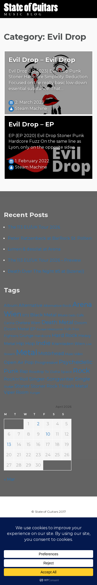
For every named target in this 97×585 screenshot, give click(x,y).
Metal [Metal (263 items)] (26, 352)
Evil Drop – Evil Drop (42, 59)
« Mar (9, 479)
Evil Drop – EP (31, 124)
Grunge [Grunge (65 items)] (26, 335)
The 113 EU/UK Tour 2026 (34, 227)
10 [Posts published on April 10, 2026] (48, 434)
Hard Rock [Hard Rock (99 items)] (64, 335)
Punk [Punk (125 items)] (11, 370)
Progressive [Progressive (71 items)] (46, 362)
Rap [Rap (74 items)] (24, 371)
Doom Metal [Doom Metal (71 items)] (16, 328)
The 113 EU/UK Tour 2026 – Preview (44, 260)
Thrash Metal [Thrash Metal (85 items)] (73, 386)
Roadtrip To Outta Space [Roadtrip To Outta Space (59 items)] (50, 372)
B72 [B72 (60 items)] (25, 315)
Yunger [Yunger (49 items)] (35, 393)
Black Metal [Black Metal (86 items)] (43, 314)
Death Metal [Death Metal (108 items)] (57, 322)
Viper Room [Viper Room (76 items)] (16, 392)
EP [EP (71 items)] (33, 328)
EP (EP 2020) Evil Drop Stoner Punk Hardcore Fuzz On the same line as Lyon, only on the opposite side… (46, 141)
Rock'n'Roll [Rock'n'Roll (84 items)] (16, 379)
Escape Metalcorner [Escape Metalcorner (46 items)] (50, 329)
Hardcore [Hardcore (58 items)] (43, 336)
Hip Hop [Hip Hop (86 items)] (25, 343)
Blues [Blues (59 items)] (63, 315)
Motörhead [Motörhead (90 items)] (51, 353)
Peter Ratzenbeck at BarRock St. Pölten (50, 238)
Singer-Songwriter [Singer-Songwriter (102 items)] (51, 379)
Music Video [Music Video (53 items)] (74, 354)
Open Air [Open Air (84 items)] (14, 362)
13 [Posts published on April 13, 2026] (9, 444)
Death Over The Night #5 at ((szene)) (46, 271)
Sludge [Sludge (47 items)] (8, 386)
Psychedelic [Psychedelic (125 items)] (76, 361)
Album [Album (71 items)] (11, 305)
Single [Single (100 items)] (82, 379)
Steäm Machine (31, 108)
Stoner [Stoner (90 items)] (22, 386)
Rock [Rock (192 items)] (81, 370)
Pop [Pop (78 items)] (29, 362)
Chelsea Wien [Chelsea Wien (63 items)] (28, 322)
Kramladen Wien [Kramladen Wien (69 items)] (68, 343)
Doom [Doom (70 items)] (80, 322)
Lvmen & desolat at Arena (34, 249)
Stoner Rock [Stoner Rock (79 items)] (44, 386)
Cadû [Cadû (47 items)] (72, 315)
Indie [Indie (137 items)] (43, 343)
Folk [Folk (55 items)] (67, 329)
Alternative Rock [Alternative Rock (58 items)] (57, 305)
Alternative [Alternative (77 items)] (30, 305)
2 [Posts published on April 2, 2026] (38, 423)
